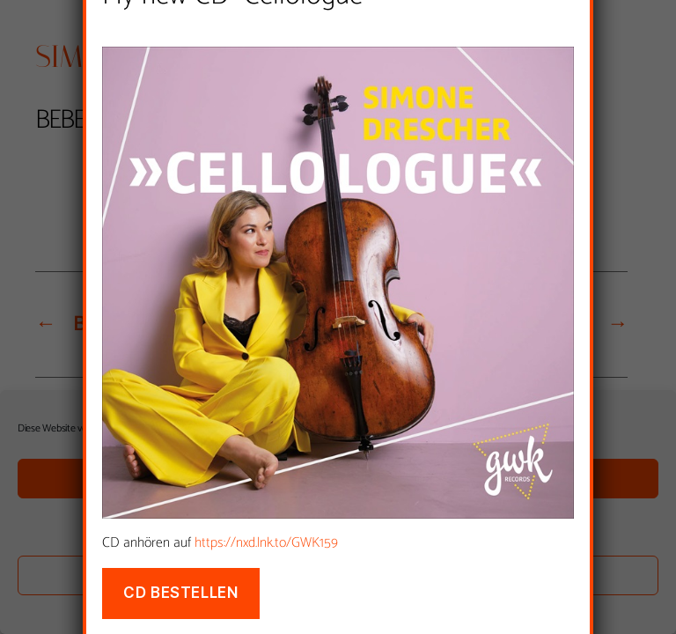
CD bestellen (180, 592)
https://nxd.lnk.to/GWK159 (266, 543)
